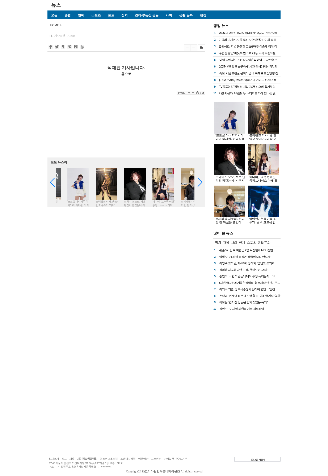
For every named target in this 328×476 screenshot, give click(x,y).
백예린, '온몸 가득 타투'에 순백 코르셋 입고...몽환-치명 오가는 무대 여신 (263, 224)
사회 (169, 15)
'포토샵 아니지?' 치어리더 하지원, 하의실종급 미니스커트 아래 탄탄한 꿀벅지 (229, 141)
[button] (200, 182)
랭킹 (203, 15)
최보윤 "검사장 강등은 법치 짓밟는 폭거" (243, 302)
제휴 (71, 458)
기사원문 (71, 36)
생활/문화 (264, 242)
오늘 (54, 15)
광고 (64, 458)
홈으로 (126, 74)
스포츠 (96, 15)
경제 (226, 242)
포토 (111, 15)
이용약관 (143, 458)
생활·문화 (186, 15)
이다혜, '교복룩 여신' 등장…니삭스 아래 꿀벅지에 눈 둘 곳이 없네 (264, 180)
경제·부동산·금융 (147, 15)
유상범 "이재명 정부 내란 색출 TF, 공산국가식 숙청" (250, 295)
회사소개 (54, 458)
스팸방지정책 (127, 458)
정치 (124, 15)
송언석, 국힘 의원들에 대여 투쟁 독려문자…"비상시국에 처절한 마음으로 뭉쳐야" (267, 276)
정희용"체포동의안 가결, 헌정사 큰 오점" (243, 269)
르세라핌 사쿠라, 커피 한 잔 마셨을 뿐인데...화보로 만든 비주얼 (229, 222)
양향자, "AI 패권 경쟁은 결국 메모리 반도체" (245, 256)
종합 (67, 15)
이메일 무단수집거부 (175, 458)
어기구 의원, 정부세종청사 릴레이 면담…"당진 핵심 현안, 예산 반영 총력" (263, 289)
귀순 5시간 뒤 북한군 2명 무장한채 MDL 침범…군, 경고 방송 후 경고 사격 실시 (265, 250)
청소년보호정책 (109, 458)
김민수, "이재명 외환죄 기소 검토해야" (242, 308)
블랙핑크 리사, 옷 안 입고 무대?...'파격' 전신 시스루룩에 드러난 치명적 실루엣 (263, 141)
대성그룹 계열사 (257, 459)
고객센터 (156, 458)
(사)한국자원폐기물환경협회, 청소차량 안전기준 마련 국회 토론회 (258, 282)
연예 (81, 15)
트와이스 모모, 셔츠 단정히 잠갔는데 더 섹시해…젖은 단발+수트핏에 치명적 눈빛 (230, 182)
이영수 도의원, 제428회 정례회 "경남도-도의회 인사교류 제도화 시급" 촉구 (263, 263)
